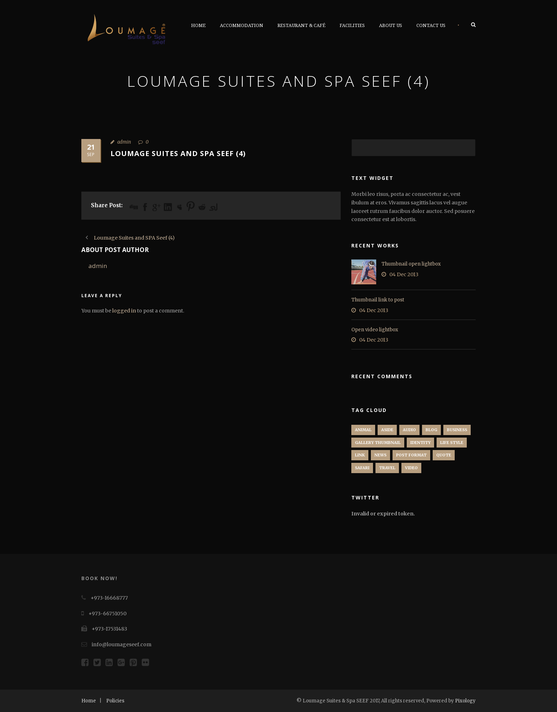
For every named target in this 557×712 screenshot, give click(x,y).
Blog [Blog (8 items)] (431, 429)
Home (198, 25)
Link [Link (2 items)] (360, 455)
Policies (115, 701)
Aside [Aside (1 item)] (387, 429)
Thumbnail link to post (377, 300)
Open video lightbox (374, 330)
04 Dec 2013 (403, 274)
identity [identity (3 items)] (420, 442)
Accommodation (241, 25)
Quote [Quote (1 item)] (443, 455)
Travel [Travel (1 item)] (387, 467)
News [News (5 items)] (380, 455)
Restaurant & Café (301, 25)
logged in (124, 310)
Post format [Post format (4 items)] (411, 455)
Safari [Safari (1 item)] (362, 467)
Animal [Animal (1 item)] (363, 429)
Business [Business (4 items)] (457, 429)
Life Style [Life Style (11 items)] (451, 442)
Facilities (352, 25)
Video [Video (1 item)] (411, 467)
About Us (390, 25)
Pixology (465, 701)
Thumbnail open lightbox (411, 264)
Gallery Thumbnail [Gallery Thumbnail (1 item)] (378, 442)
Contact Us (430, 25)
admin (124, 142)
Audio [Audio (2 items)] (409, 429)
